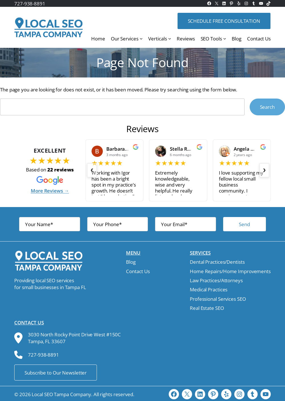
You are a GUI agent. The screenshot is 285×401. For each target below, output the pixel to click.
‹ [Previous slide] (91, 169)
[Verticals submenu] (169, 38)
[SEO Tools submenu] (224, 38)
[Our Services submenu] (141, 38)
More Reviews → (50, 190)
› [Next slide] (264, 169)
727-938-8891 (29, 3)
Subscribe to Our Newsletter (56, 372)
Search (267, 106)
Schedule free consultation (224, 20)
